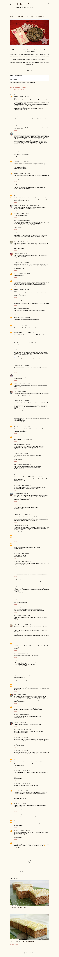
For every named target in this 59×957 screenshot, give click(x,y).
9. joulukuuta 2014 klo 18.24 (24, 383)
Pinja (15, 391)
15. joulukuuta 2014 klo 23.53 (24, 842)
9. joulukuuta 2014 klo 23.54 (23, 474)
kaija (15, 643)
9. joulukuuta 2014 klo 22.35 (24, 453)
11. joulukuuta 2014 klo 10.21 (24, 597)
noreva (15, 685)
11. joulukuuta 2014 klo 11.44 (25, 607)
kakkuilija (16, 383)
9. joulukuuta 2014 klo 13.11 (24, 289)
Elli (14, 759)
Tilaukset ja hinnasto (20, 7)
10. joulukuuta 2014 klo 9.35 (22, 525)
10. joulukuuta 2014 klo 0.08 (25, 485)
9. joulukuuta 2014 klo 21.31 (24, 426)
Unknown (16, 96)
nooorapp (16, 842)
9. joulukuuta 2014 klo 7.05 (24, 149)
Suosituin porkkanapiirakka (22, 942)
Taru (15, 694)
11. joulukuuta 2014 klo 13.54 (25, 624)
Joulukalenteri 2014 (20, 89)
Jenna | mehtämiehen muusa (21, 205)
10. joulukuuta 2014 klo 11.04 (23, 535)
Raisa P (15, 280)
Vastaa (15, 114)
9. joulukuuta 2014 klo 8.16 (24, 173)
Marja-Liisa (16, 133)
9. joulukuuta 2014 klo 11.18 (22, 241)
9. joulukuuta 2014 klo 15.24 (28, 332)
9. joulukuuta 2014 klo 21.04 (24, 414)
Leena (15, 535)
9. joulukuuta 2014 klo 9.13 (24, 195)
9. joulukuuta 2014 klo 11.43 (24, 273)
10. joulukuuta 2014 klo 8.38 (24, 504)
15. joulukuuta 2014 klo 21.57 (24, 830)
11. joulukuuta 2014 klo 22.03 (25, 660)
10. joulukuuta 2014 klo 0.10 (22, 493)
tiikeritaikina (17, 213)
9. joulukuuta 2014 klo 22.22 (24, 444)
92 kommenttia (18, 909)
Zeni (15, 790)
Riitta (15, 241)
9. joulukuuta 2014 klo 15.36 (24, 340)
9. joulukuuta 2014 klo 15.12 (21, 325)
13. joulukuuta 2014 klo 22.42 (21, 759)
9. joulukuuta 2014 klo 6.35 (24, 124)
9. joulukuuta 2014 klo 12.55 (23, 280)
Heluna (15, 436)
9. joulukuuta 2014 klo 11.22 (21, 253)
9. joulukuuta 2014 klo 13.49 (24, 308)
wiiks (15, 653)
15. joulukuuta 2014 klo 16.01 (21, 820)
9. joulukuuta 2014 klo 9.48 (25, 213)
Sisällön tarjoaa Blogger (29, 953)
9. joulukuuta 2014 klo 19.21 (22, 391)
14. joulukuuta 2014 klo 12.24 (22, 790)
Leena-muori (17, 300)
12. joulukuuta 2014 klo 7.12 (24, 671)
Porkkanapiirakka (18, 907)
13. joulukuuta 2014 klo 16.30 (25, 729)
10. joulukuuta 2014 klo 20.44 (25, 570)
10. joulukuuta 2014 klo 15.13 (24, 553)
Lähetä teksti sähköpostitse (20, 87)
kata (15, 706)
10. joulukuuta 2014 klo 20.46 (25, 579)
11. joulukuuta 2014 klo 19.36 (22, 653)
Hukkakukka (17, 317)
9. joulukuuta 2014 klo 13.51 (25, 317)
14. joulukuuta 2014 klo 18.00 (21, 803)
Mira (15, 253)
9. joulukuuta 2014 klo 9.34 (34, 205)
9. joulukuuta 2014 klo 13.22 (26, 300)
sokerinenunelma (18, 332)
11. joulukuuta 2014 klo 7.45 (24, 585)
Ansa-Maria (16, 624)
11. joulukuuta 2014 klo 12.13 (24, 615)
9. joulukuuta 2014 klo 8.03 (23, 161)
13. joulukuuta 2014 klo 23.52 (30, 356)
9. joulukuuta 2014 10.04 (18, 75)
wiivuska (16, 161)
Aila (15, 325)
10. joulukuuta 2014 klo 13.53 (22, 544)
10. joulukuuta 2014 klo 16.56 (25, 561)
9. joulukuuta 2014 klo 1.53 (24, 96)
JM (14, 803)
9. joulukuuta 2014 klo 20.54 (25, 400)
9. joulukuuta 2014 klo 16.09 (24, 348)
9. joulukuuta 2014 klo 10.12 (24, 232)
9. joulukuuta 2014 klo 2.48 (24, 116)
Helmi (15, 375)
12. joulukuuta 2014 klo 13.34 (22, 706)
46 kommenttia (18, 944)
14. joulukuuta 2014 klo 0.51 (24, 770)
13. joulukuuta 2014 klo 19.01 (24, 737)
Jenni (15, 544)
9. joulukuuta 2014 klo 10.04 (25, 220)
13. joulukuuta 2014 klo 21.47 (24, 750)
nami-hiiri (16, 116)
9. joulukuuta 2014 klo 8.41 (24, 184)
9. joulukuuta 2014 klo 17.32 (22, 375)
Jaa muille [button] (12, 87)
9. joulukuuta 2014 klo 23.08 (25, 464)
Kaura (15, 493)
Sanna (15, 722)
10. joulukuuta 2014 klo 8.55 (24, 514)
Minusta (29, 7)
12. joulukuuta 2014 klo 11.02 (23, 684)
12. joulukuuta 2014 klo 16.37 (24, 714)
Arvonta (14, 89)
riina (15, 821)
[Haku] (48, 3)
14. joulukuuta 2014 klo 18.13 (34, 814)
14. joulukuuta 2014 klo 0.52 (24, 783)
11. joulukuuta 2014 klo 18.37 (22, 643)
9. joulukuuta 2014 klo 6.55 (24, 133)
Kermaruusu (22, 4)
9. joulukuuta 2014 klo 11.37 (24, 262)
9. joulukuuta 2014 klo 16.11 (24, 365)
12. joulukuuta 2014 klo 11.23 (21, 694)
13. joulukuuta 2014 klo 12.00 (23, 722)
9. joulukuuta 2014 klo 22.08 (23, 436)
